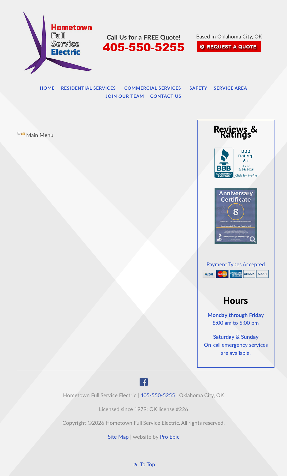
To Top (143, 464)
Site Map (118, 437)
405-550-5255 (157, 395)
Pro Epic (169, 437)
